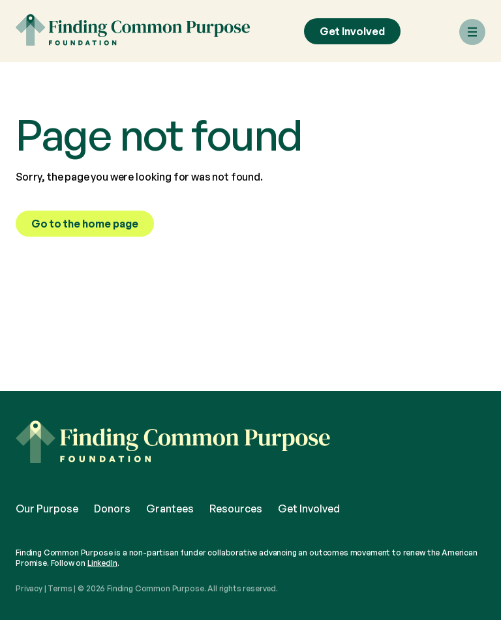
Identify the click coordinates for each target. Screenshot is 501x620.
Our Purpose (47, 508)
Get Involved (352, 31)
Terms (60, 588)
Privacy (29, 588)
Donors (112, 508)
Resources (235, 508)
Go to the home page (84, 223)
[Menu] (472, 32)
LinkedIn (102, 563)
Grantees (170, 508)
